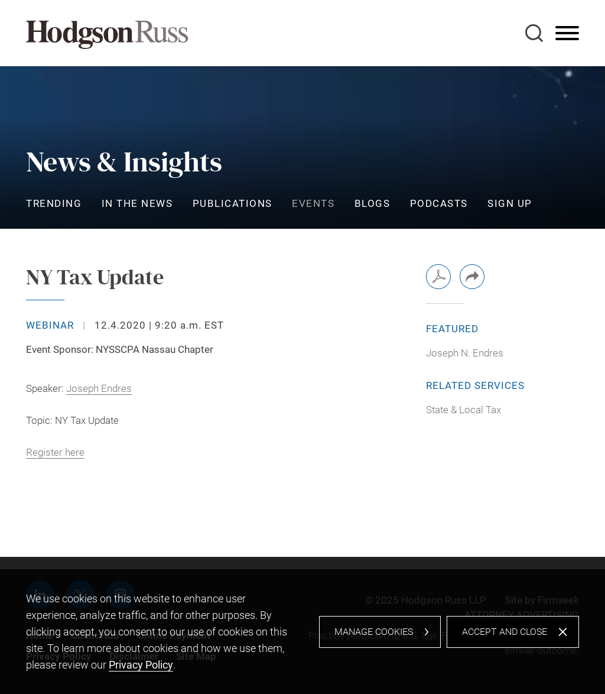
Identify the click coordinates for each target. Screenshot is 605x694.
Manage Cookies (373, 631)
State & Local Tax (463, 410)
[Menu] (567, 34)
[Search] (534, 33)
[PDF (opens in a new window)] (438, 276)
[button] (472, 276)
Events (313, 203)
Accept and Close (504, 631)
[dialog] (302, 631)
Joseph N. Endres (464, 353)
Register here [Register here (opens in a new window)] (55, 452)
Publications (232, 203)
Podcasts (439, 203)
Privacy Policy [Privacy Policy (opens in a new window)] (141, 665)
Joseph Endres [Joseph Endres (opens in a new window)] (99, 388)
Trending (54, 203)
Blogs (372, 203)
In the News (137, 203)
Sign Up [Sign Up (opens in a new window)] (509, 203)
